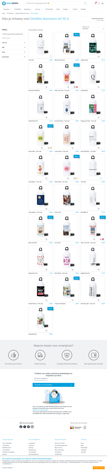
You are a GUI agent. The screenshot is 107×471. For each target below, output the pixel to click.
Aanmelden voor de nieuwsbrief (43, 385)
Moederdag (84, 447)
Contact (75, 9)
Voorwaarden (32, 452)
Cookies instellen (8, 467)
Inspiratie (83, 9)
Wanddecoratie (7, 447)
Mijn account (58, 447)
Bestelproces (32, 450)
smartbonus (58, 452)
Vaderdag (83, 450)
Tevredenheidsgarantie (61, 445)
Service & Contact (60, 443)
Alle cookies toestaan (98, 467)
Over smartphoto (34, 439)
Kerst (82, 443)
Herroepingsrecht (33, 454)
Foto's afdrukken (7, 443)
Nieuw (58, 9)
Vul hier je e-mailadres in (41, 378)
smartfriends (58, 454)
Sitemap (31, 447)
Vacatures (31, 445)
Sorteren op (86, 27)
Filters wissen (6, 38)
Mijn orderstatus (59, 450)
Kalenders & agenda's (8, 452)
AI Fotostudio (49, 9)
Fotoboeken (17, 9)
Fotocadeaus (6, 450)
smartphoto (32, 443)
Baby (82, 445)
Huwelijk (83, 452)
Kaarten (5, 454)
